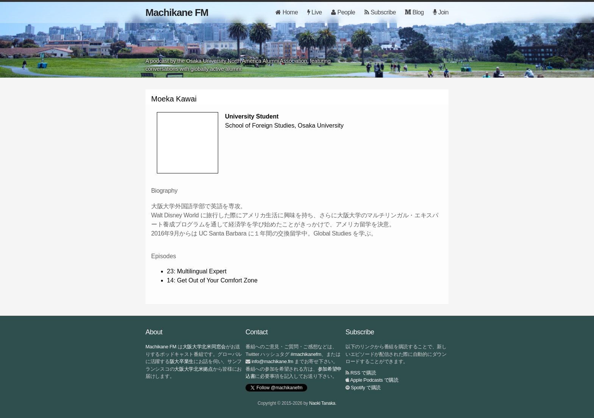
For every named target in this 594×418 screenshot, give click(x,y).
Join (441, 12)
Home (286, 12)
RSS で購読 (363, 373)
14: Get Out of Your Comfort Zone (212, 280)
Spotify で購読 (366, 387)
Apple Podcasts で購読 (374, 380)
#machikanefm (306, 354)
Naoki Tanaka (322, 403)
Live (314, 12)
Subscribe (380, 12)
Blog (414, 12)
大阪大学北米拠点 (193, 369)
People (343, 12)
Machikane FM (176, 12)
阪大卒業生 (182, 361)
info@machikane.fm (272, 361)
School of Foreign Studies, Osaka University (284, 125)
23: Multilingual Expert (197, 271)
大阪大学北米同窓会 (204, 346)
